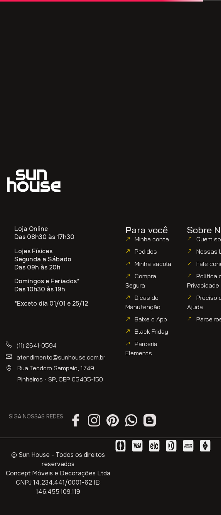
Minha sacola (153, 264)
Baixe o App (151, 319)
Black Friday (151, 331)
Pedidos (146, 251)
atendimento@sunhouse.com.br (61, 357)
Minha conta (152, 239)
